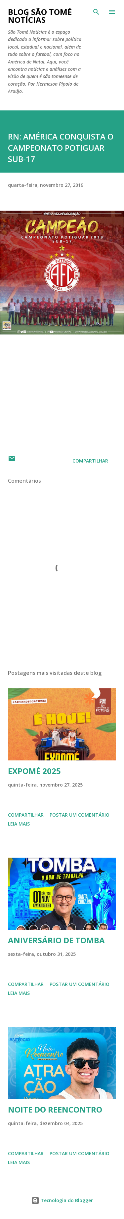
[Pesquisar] (96, 12)
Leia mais (19, 824)
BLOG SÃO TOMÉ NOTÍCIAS (40, 15)
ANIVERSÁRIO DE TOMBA (56, 940)
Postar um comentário (79, 815)
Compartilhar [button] (90, 461)
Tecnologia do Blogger (62, 1200)
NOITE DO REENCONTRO (55, 1109)
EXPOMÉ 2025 (34, 770)
